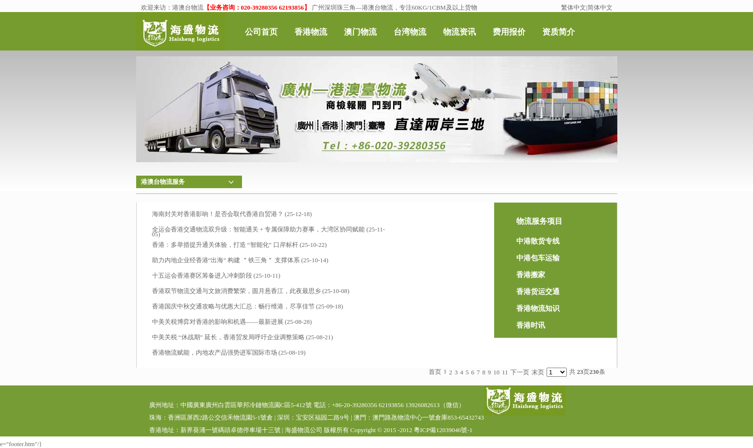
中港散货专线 (538, 241)
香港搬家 (530, 275)
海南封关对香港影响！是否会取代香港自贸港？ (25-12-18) (232, 214)
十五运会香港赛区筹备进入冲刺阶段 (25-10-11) (216, 275)
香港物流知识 (538, 308)
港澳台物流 (188, 7)
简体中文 (600, 7)
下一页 (520, 372)
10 (496, 372)
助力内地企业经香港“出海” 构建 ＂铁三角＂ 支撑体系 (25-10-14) (240, 260)
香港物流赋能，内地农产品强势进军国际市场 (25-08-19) (229, 352)
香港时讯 (530, 325)
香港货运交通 (538, 291)
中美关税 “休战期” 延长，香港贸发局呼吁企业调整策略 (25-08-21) (242, 337)
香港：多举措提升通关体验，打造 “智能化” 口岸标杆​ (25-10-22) (239, 244)
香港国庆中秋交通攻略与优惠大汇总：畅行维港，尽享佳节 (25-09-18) (248, 306)
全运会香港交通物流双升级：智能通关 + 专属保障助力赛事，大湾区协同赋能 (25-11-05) (268, 231)
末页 (538, 372)
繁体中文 (573, 7)
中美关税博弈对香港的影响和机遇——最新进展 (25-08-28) (232, 321)
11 (505, 372)
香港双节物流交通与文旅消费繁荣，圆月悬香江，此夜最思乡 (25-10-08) (251, 290)
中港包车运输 (538, 258)
